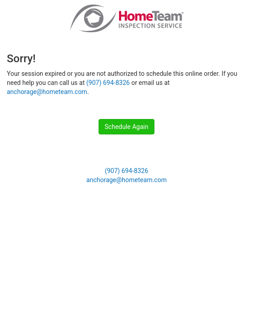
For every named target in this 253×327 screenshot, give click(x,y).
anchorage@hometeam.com (47, 91)
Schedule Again (126, 126)
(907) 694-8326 (108, 82)
